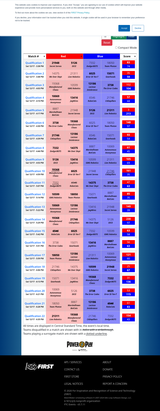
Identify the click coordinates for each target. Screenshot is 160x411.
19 (35, 278)
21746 (110, 97)
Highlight (118, 36)
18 (35, 267)
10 (35, 171)
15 (35, 231)
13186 (92, 83)
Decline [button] (138, 28)
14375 (55, 73)
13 (35, 207)
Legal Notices (73, 384)
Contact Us (71, 369)
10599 (74, 85)
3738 (110, 85)
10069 (55, 96)
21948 (55, 63)
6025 (92, 73)
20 (35, 291)
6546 (92, 97)
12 (35, 194)
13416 (74, 97)
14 (35, 219)
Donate (108, 369)
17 (35, 255)
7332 (92, 63)
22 (35, 316)
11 (35, 182)
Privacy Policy (80, 13)
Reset (107, 42)
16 (35, 242)
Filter (132, 36)
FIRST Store (71, 376)
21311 (74, 73)
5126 (74, 63)
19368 (55, 83)
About (107, 362)
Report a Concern (115, 384)
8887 (56, 109)
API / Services (73, 362)
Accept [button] (124, 28)
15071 (110, 73)
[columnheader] (34, 56)
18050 (110, 63)
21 (35, 303)
